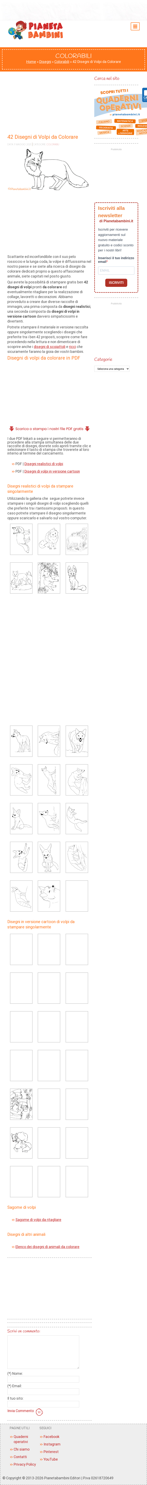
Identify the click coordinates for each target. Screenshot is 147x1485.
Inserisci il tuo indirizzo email (116, 259)
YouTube (51, 1459)
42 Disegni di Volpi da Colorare (42, 137)
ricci (72, 347)
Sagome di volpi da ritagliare (38, 1220)
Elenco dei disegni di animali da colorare (47, 1247)
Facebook (51, 1437)
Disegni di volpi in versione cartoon (52, 471)
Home (31, 62)
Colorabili (61, 62)
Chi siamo (22, 1449)
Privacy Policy (25, 1464)
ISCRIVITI (116, 282)
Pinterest (51, 1452)
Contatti (20, 1457)
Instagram (52, 1444)
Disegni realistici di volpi (43, 464)
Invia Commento (25, 1412)
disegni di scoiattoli (49, 347)
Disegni (45, 62)
